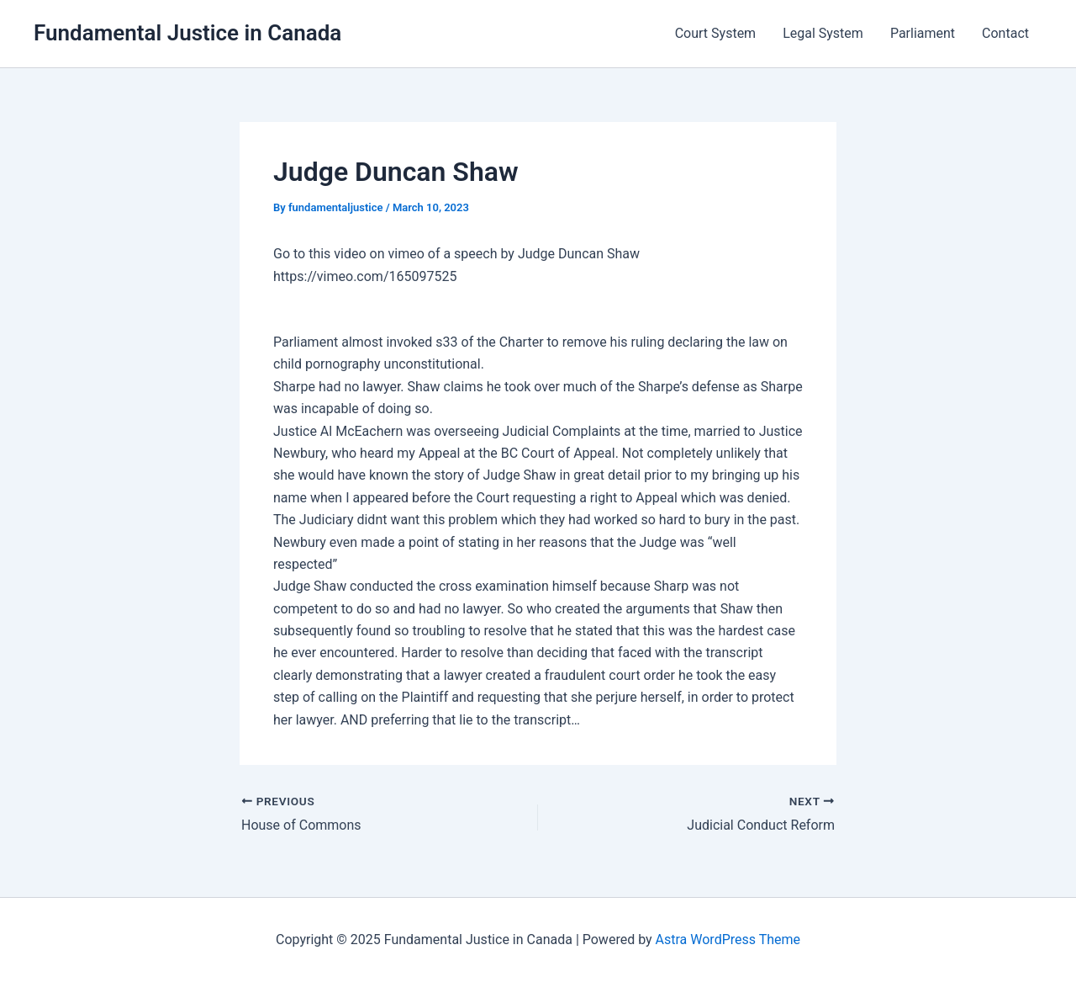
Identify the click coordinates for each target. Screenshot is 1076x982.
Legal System (823, 33)
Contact (1005, 33)
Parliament (922, 33)
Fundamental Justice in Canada (187, 32)
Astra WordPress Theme (728, 939)
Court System (715, 33)
